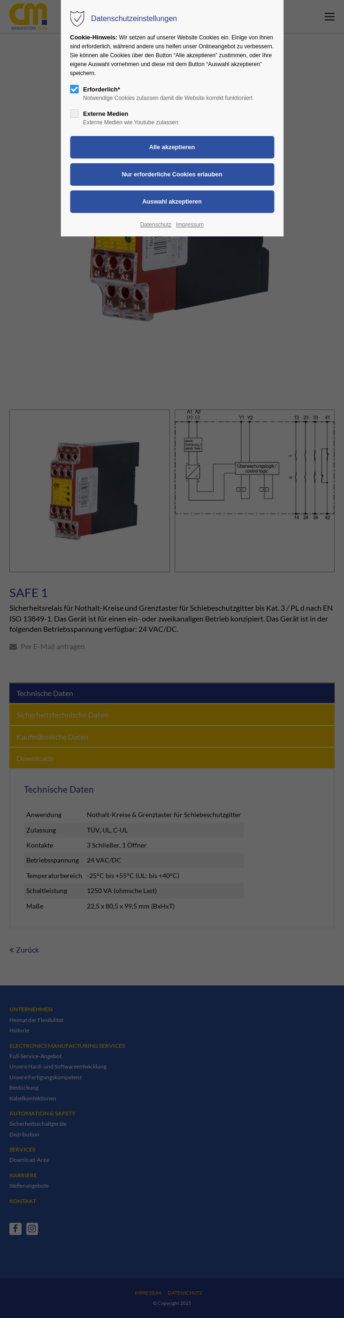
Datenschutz (156, 224)
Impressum (190, 224)
